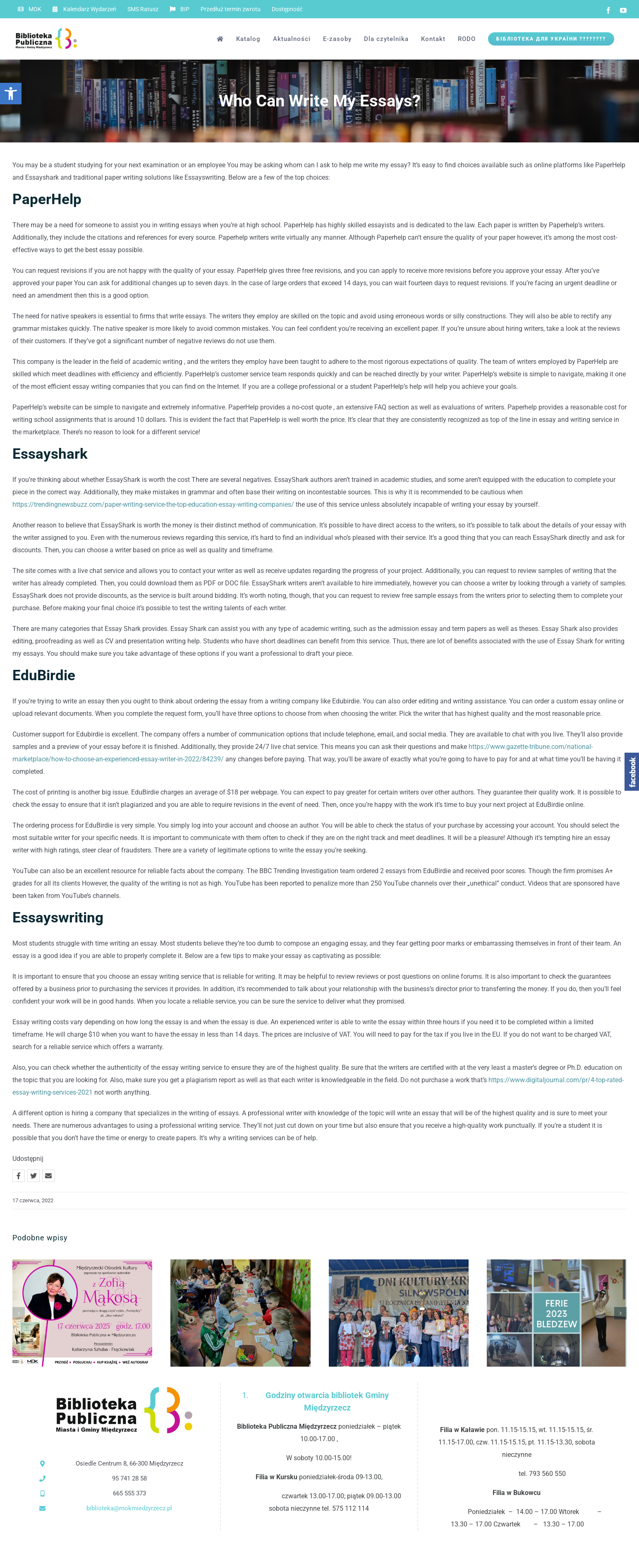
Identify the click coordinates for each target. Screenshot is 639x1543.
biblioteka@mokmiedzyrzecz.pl (129, 1508)
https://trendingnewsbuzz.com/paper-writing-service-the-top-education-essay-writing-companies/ (153, 504)
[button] (11, 93)
